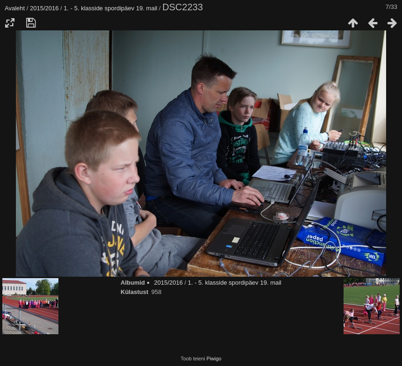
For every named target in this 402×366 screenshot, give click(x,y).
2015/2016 (44, 8)
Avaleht (15, 8)
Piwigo (214, 358)
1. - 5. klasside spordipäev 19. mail (110, 8)
